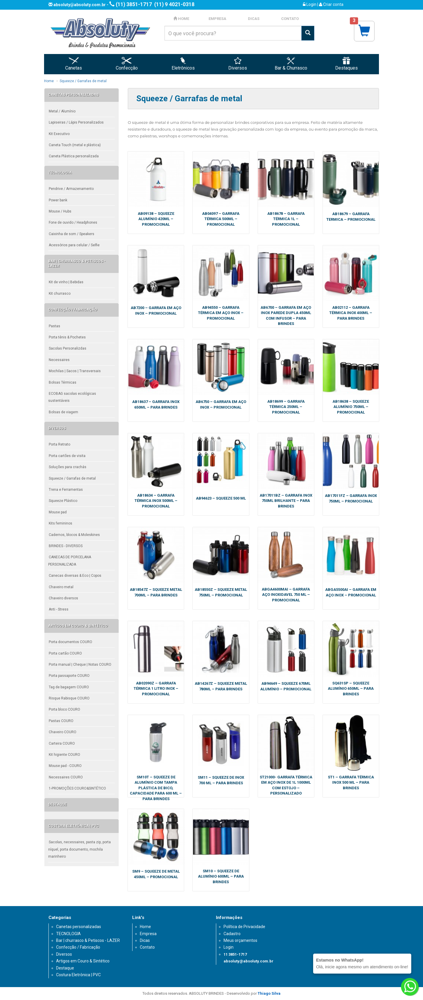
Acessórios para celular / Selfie (74, 245)
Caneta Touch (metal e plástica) (75, 145)
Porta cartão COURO (65, 653)
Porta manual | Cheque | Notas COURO (80, 664)
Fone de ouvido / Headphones (73, 222)
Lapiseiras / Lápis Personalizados (76, 122)
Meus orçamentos (240, 940)
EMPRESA (217, 18)
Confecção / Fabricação (78, 947)
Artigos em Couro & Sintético (83, 961)
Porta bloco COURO (64, 709)
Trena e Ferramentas (66, 490)
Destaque (65, 968)
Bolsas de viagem (63, 412)
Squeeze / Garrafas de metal (83, 81)
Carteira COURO (62, 743)
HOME (181, 18)
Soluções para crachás (67, 467)
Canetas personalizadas (78, 926)
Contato (147, 947)
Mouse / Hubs (60, 211)
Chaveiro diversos (63, 598)
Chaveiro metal (61, 587)
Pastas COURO (61, 721)
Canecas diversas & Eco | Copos (75, 576)
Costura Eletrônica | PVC (78, 974)
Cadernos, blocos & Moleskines (74, 535)
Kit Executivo (59, 134)
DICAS (253, 18)
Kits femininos (60, 523)
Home (49, 81)
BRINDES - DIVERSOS (66, 546)
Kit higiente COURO (64, 755)
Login (309, 4)
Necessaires (59, 360)
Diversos (64, 954)
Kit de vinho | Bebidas (66, 282)
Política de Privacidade (244, 926)
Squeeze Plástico (63, 501)
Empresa (148, 933)
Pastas (54, 326)
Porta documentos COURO (70, 642)
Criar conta (331, 4)
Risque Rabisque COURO (69, 698)
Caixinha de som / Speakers (71, 234)
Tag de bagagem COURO (69, 687)
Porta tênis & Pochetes (67, 337)
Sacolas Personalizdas (67, 348)
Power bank (58, 200)
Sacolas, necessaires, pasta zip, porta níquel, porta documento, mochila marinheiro (79, 849)
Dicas (145, 940)
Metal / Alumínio (62, 111)
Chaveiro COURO (62, 732)
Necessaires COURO (66, 777)
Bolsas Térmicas (62, 382)
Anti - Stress (58, 609)
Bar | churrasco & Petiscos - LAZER (88, 940)
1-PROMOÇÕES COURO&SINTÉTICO (77, 788)
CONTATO (290, 18)
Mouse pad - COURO (65, 766)
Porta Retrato (59, 444)
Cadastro (232, 933)
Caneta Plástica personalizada (74, 156)
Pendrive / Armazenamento (71, 189)
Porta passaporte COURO (69, 676)
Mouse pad (58, 512)
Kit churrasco (59, 293)
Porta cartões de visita (67, 456)
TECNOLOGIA (68, 933)
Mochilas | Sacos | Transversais (75, 371)
